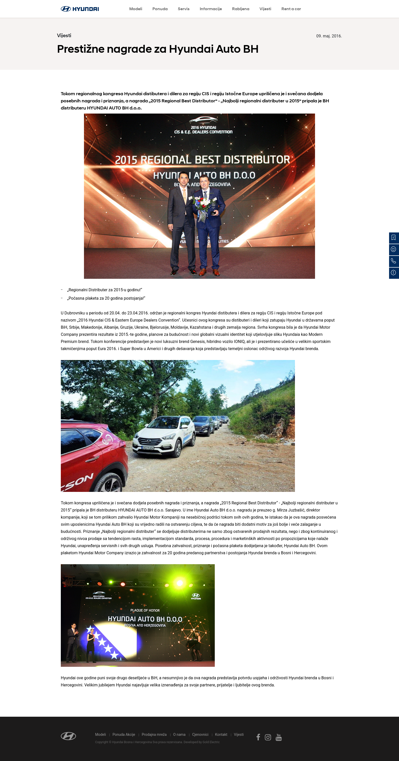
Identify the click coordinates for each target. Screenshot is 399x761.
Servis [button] (184, 8)
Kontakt (221, 734)
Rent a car (291, 8)
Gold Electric (211, 742)
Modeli (100, 734)
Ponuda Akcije (123, 734)
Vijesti (265, 8)
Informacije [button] (211, 8)
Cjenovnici (200, 734)
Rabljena (240, 8)
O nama (179, 734)
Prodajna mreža (154, 734)
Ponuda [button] (160, 8)
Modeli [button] (135, 8)
